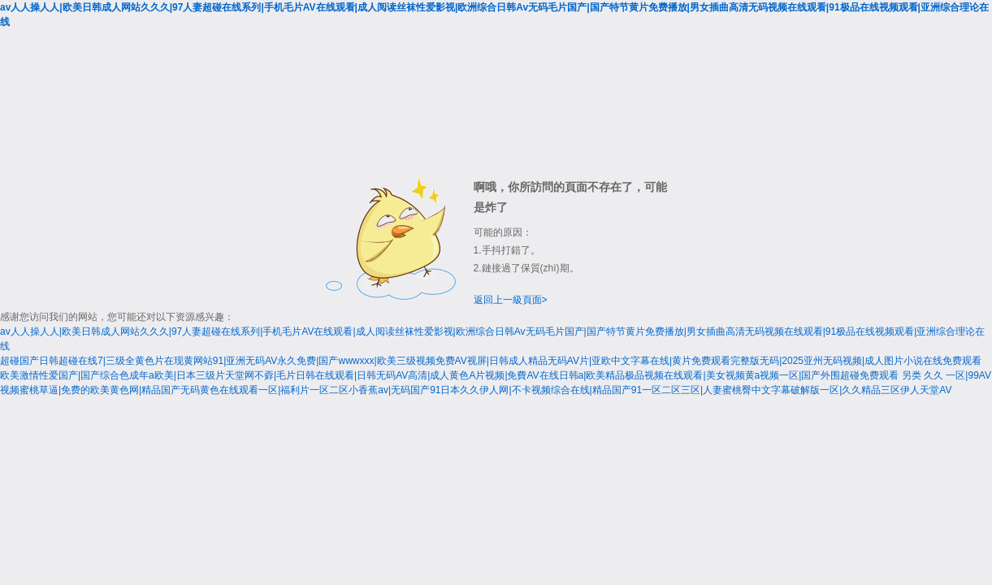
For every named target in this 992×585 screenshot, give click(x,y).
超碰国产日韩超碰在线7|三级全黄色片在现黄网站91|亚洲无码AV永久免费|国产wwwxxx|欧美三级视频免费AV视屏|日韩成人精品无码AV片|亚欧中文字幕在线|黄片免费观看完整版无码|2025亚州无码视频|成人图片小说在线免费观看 (490, 360)
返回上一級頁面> (511, 300)
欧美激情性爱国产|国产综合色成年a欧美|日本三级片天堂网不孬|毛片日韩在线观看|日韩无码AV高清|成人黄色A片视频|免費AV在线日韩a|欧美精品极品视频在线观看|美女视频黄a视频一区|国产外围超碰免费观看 (449, 375)
